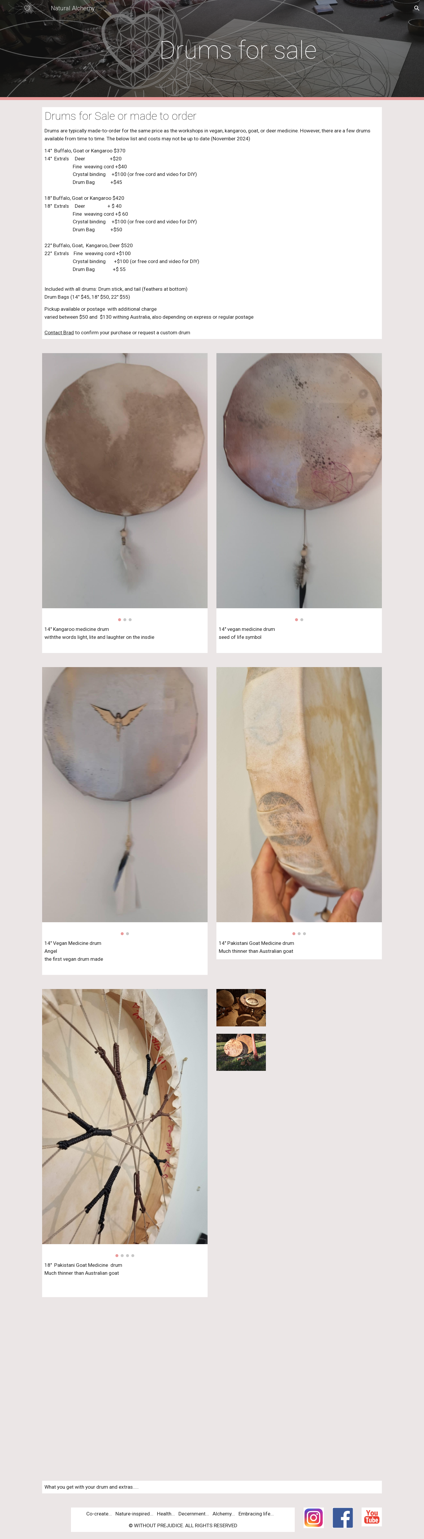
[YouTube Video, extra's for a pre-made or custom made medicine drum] (212, 1389)
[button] (417, 8)
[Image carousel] (125, 487)
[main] (241, 50)
